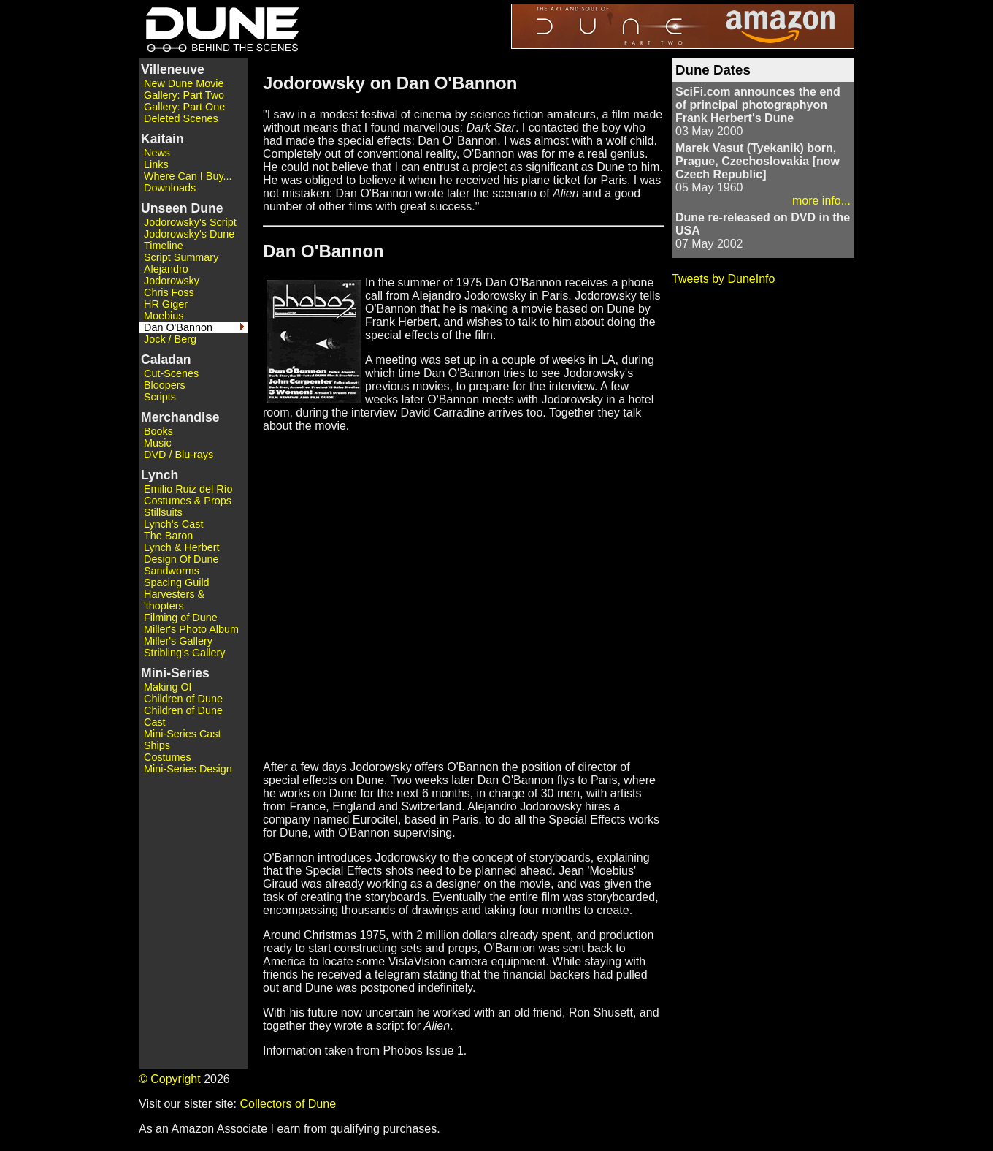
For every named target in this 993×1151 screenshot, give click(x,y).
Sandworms (171, 571)
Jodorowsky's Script (190, 222)
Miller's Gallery (178, 641)
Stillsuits (163, 512)
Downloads (170, 188)
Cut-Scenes (171, 373)
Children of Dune (183, 698)
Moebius (163, 316)
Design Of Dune (181, 559)
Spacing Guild (177, 582)
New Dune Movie (184, 83)
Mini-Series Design (188, 769)
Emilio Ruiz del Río (188, 489)
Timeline (163, 245)
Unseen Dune (182, 208)
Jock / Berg (170, 339)
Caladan (166, 359)
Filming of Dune (181, 617)
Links (156, 164)
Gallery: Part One (184, 107)
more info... (821, 200)
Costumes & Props (187, 500)
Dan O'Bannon (178, 327)
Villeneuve (172, 69)
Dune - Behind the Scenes (219, 29)
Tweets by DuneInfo (723, 279)
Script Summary (181, 257)
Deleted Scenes (181, 118)
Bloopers (164, 385)
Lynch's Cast (173, 524)
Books (158, 431)
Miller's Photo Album (191, 629)
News (157, 153)
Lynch (159, 475)
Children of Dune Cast (183, 716)
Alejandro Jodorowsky (171, 274)
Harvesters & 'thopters (174, 600)
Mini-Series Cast (182, 734)
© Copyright (170, 1079)
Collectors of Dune (287, 1104)
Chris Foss (169, 292)
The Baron (168, 536)
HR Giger (166, 304)
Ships (157, 745)
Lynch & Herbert (181, 547)
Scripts (160, 397)
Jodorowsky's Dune (189, 234)
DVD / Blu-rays (178, 454)
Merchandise (180, 417)
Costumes (167, 757)
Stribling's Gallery (185, 652)
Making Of (168, 687)
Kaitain (162, 139)
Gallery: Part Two (184, 95)
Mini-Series (175, 673)
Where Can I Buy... (188, 176)
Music (158, 443)
